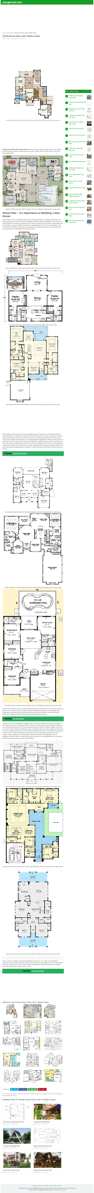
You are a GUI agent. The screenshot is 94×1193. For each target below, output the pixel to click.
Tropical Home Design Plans (42, 1122)
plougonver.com (12, 2)
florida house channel (10, 1093)
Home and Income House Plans (43, 1170)
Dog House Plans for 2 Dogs (77, 188)
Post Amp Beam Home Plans (77, 161)
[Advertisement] (47, 19)
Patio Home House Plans (76, 128)
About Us (59, 1185)
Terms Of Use (52, 1185)
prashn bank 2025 (61, 1190)
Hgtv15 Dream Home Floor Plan (43, 1146)
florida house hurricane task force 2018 (45, 1093)
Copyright (46, 1185)
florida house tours (12, 1095)
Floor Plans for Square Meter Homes (13, 1122)
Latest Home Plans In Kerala (11, 1170)
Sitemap (34, 1185)
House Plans (7, 38)
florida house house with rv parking (26, 1093)
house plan (12, 723)
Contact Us (40, 1185)
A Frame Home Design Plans (11, 1146)
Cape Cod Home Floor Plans (77, 135)
